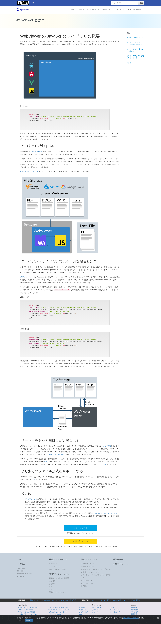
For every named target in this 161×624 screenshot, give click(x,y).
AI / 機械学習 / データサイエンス (28, 614)
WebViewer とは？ (87, 564)
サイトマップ (130, 618)
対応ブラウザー (86, 580)
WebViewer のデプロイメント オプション (95, 569)
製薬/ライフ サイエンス (57, 592)
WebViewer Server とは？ (90, 572)
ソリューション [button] (93, 10)
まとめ (128, 63)
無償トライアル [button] (80, 528)
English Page (139, 618)
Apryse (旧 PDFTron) (26, 9)
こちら (104, 464)
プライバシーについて (113, 618)
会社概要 (134, 607)
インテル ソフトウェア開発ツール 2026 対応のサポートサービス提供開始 (116, 600)
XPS (45, 462)
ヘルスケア (53, 589)
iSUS (80, 614)
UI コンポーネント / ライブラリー (59, 610)
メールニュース (115, 610)
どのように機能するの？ (135, 38)
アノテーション (54, 566)
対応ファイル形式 (87, 583)
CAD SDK (20, 576)
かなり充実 (107, 446)
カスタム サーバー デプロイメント (106, 513)
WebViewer (21, 568)
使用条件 (122, 618)
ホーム (73, 10)
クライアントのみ (31, 499)
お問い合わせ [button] (80, 541)
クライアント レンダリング (29, 171)
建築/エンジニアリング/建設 (59, 578)
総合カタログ (83, 612)
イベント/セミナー (116, 612)
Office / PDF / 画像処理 (25, 610)
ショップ (95, 612)
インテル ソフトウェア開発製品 (28, 607)
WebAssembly (37, 151)
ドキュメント (120, 10)
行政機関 (52, 584)
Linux (50, 454)
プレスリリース (136, 612)
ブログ (112, 607)
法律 (50, 586)
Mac (62, 454)
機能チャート (107, 10)
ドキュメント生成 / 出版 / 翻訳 (58, 607)
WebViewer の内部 (87, 566)
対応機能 (84, 586)
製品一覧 (82, 607)
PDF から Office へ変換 (57, 569)
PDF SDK (20, 571)
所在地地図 (135, 610)
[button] (33, 2)
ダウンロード (96, 610)
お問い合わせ (96, 607)
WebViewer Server (26, 277)
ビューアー (53, 564)
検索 (141, 3)
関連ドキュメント (89, 559)
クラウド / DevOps (54, 614)
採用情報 (134, 614)
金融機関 (52, 581)
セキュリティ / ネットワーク (57, 612)
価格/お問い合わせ (134, 10)
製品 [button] (81, 10)
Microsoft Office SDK (24, 574)
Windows (56, 454)
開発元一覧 (82, 610)
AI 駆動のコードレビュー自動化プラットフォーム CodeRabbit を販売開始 (52, 600)
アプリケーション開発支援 (26, 612)
